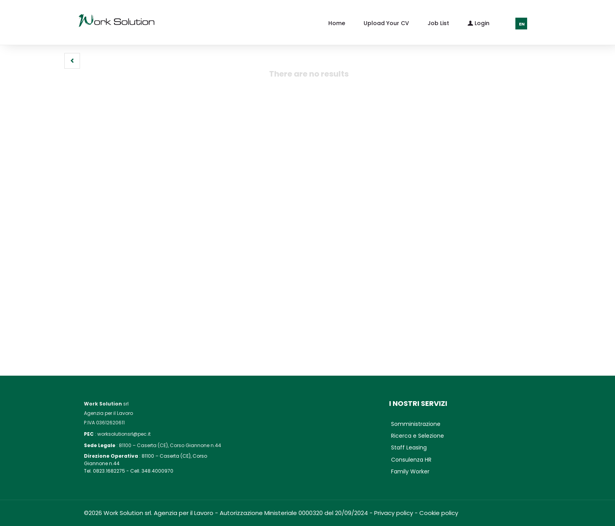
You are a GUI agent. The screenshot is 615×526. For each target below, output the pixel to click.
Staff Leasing (409, 447)
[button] (72, 61)
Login (478, 23)
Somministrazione (415, 424)
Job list (438, 23)
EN (522, 24)
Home (336, 23)
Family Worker (410, 471)
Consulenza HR (411, 460)
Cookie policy (438, 513)
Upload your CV (386, 23)
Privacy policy (393, 513)
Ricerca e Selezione (417, 436)
